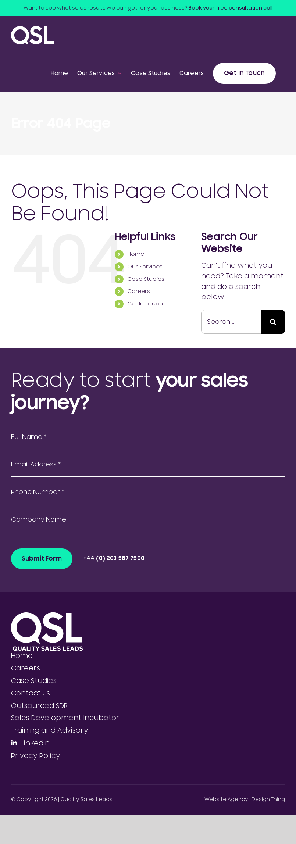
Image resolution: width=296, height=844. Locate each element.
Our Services (145, 267)
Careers (138, 291)
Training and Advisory (49, 730)
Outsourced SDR (39, 706)
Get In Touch (145, 304)
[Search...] (231, 322)
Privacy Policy (35, 756)
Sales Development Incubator (65, 718)
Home (135, 254)
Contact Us (30, 693)
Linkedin (35, 743)
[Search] (273, 322)
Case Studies (145, 279)
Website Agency (226, 799)
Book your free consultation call (230, 8)
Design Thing (268, 799)
